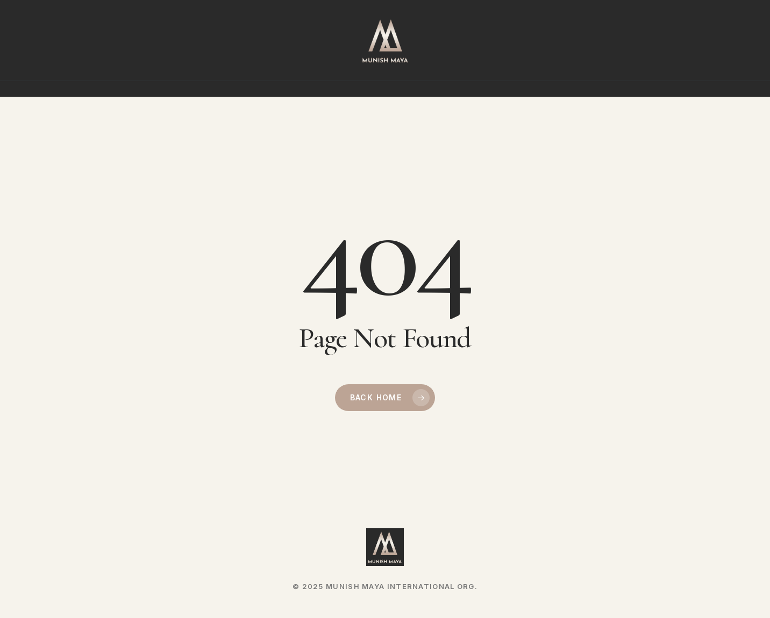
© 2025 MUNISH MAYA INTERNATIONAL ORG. (385, 586)
